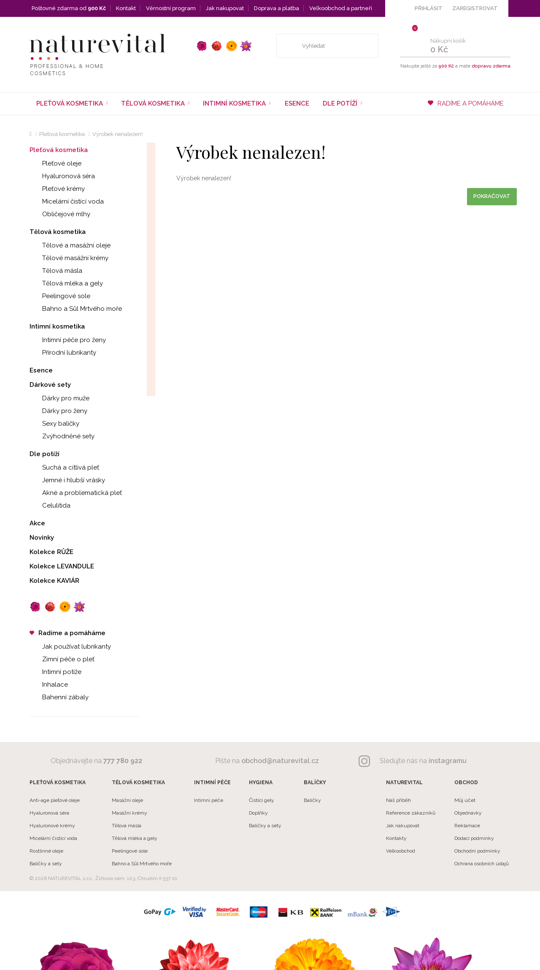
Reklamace (467, 826)
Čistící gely (261, 800)
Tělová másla (56, 270)
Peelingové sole (60, 296)
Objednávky (468, 813)
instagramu (448, 761)
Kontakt (126, 8)
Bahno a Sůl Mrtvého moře (76, 308)
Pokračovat (491, 196)
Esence (297, 103)
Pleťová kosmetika (62, 134)
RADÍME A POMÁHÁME (466, 103)
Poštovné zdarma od (69, 8)
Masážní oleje (127, 800)
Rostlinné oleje (46, 851)
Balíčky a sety (46, 864)
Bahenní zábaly (59, 697)
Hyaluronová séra (62, 176)
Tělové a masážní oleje (70, 245)
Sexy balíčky (54, 423)
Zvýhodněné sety (62, 436)
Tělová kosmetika (58, 232)
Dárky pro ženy (58, 411)
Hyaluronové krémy (52, 826)
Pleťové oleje (55, 163)
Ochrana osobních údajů (481, 864)
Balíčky (312, 800)
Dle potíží (44, 454)
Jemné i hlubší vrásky (67, 480)
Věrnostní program (171, 8)
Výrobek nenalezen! (117, 134)
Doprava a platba (276, 8)
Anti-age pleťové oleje (55, 800)
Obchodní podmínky (477, 851)
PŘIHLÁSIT (429, 8)
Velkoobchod (400, 851)
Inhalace (49, 684)
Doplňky (258, 813)
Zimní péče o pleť (62, 659)
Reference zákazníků (410, 813)
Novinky (42, 537)
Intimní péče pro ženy (68, 340)
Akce (37, 523)
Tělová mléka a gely (66, 283)
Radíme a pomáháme (67, 633)
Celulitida (50, 505)
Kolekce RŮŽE (51, 552)
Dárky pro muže (59, 398)
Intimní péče (208, 800)
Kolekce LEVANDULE (62, 566)
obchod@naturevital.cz (280, 761)
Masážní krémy (129, 813)
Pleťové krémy (57, 189)
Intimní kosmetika (57, 326)
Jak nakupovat (225, 8)
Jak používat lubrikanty (70, 646)
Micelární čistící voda (67, 201)
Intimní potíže (55, 672)
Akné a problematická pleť (76, 493)
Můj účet (464, 800)
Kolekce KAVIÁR (54, 580)
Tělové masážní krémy (69, 258)
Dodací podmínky (474, 838)
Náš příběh (398, 800)
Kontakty (396, 838)
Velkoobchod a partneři (340, 8)
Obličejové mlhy (60, 214)
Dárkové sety (50, 385)
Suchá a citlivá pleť (64, 467)
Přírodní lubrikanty (63, 352)
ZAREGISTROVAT (475, 8)
